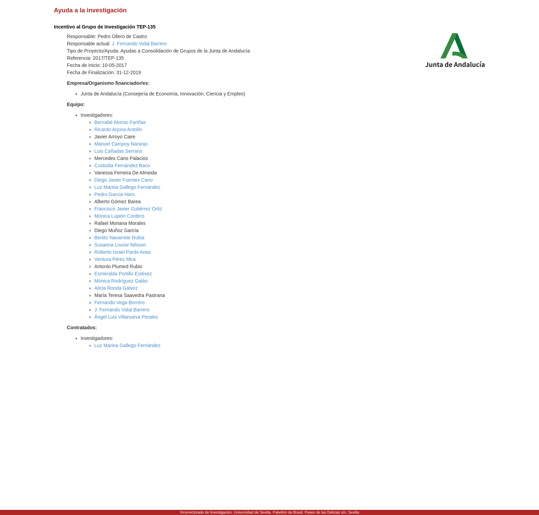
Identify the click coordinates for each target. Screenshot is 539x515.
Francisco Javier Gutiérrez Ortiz (128, 208)
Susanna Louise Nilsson (120, 245)
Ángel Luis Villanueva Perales (126, 317)
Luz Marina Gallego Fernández (128, 187)
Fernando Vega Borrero (120, 302)
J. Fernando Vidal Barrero (139, 43)
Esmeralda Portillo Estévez (123, 273)
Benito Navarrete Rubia (120, 237)
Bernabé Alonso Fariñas (120, 122)
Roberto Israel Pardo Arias (123, 252)
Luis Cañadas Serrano (118, 151)
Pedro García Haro (115, 194)
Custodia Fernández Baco (122, 165)
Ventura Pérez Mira (115, 259)
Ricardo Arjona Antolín (118, 129)
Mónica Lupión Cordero (120, 216)
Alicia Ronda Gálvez (116, 288)
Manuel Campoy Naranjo (121, 144)
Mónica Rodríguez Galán (121, 281)
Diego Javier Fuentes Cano (124, 180)
